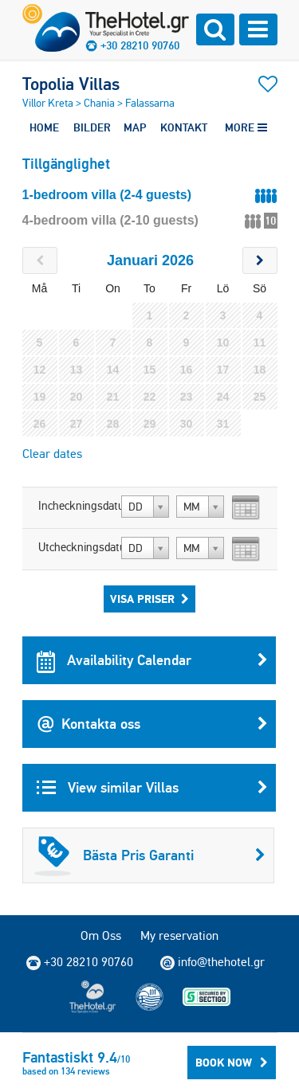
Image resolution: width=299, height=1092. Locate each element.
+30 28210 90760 (139, 45)
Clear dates (52, 453)
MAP (135, 127)
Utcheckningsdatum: (78, 547)
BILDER (92, 127)
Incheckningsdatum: (78, 505)
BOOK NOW (231, 1062)
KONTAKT (183, 127)
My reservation (179, 935)
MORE (246, 127)
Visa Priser (149, 599)
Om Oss (101, 935)
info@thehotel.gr (212, 962)
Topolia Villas (71, 83)
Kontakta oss (152, 724)
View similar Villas (152, 788)
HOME (44, 127)
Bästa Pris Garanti (150, 855)
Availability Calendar (152, 660)
